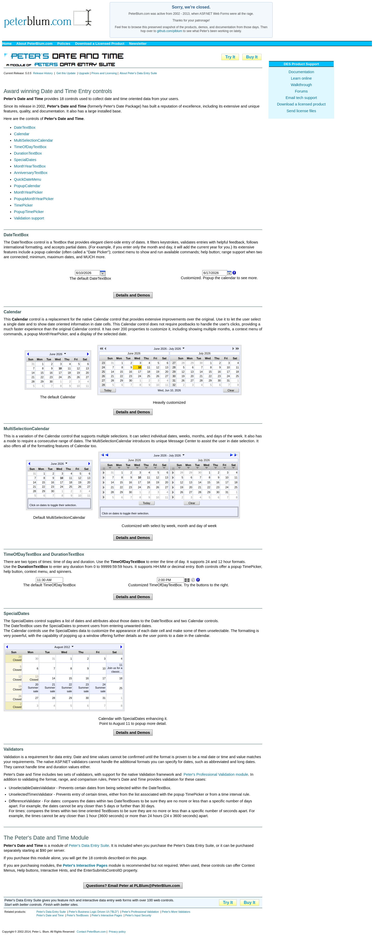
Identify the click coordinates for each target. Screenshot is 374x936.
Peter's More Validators (176, 911)
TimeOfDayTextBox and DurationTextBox (44, 554)
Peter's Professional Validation (140, 911)
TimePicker (23, 205)
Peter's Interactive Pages (107, 915)
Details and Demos (133, 295)
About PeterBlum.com (34, 43)
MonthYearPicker (28, 192)
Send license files (301, 111)
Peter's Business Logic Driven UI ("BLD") (94, 911)
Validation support (29, 218)
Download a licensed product (301, 104)
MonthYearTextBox (30, 166)
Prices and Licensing (104, 73)
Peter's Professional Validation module (216, 774)
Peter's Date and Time (50, 915)
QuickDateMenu (27, 179)
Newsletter (137, 43)
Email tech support (301, 98)
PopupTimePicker (29, 212)
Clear (231, 390)
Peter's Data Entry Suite (89, 845)
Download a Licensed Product (99, 43)
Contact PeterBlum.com (91, 931)
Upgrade (84, 73)
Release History (43, 73)
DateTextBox (24, 127)
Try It (230, 57)
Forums (301, 91)
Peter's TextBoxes (78, 915)
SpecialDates (25, 160)
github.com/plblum (169, 31)
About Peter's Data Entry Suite (138, 73)
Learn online (301, 78)
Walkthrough (301, 85)
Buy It (252, 57)
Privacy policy (117, 931)
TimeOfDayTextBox (30, 147)
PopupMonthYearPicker (34, 199)
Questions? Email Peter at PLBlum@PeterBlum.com (133, 886)
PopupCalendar (27, 186)
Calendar (21, 134)
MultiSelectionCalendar (33, 140)
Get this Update (66, 73)
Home (7, 43)
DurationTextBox (28, 153)
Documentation (301, 72)
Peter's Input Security (138, 915)
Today (107, 390)
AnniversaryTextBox (31, 173)
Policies (63, 43)
